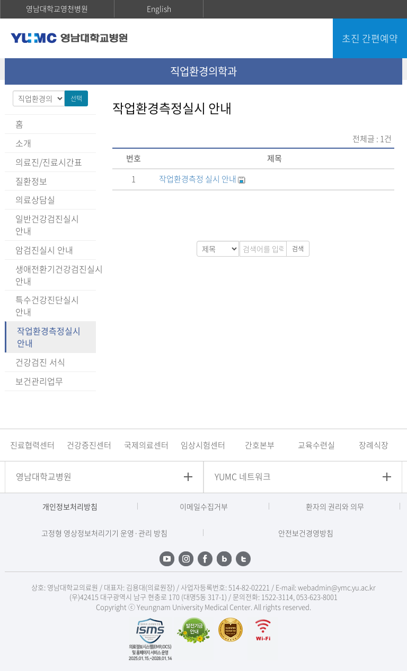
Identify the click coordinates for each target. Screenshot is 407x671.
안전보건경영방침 (305, 533)
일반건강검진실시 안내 (47, 224)
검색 (298, 248)
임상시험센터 (203, 445)
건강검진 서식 (40, 362)
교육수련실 (316, 445)
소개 (23, 143)
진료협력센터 (32, 445)
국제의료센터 (146, 445)
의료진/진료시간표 (48, 162)
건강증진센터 (89, 445)
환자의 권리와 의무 (335, 506)
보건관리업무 (39, 381)
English (159, 8)
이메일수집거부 (204, 506)
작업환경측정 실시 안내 (198, 179)
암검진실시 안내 (44, 249)
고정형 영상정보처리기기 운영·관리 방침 (104, 533)
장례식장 (373, 445)
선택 (76, 98)
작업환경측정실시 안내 (49, 336)
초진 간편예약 (370, 38)
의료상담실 (35, 199)
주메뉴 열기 (314, 40)
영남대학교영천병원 (57, 8)
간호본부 (260, 445)
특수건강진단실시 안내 (47, 305)
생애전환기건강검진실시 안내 (55, 274)
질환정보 (31, 181)
